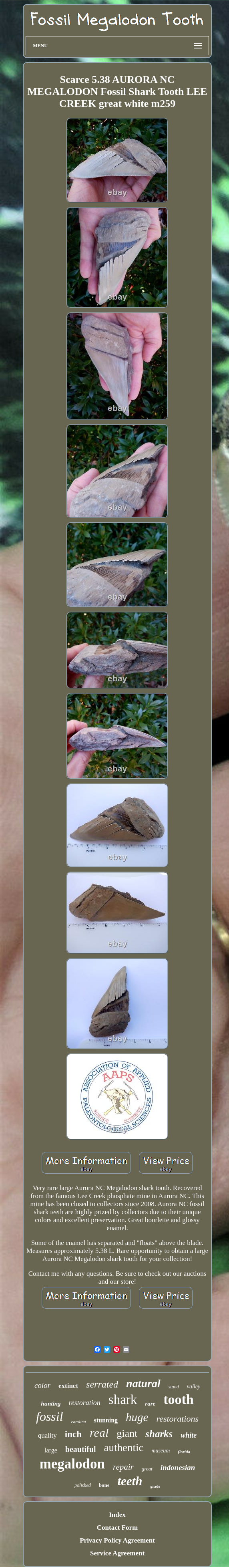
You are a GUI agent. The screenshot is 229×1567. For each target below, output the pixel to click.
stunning (106, 1420)
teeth (129, 1481)
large (50, 1450)
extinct (68, 1386)
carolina (78, 1421)
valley (193, 1387)
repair (123, 1467)
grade (155, 1486)
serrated (102, 1384)
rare (150, 1403)
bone (104, 1485)
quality (47, 1435)
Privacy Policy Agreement (117, 1540)
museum (160, 1451)
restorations (177, 1419)
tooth (178, 1399)
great (147, 1469)
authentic (123, 1448)
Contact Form (117, 1527)
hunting (50, 1403)
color (42, 1385)
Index (117, 1515)
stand (174, 1387)
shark (122, 1399)
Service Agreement (117, 1553)
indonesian (178, 1467)
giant (127, 1433)
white (189, 1435)
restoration (84, 1403)
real (99, 1432)
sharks (159, 1433)
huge (137, 1417)
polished (82, 1485)
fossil (49, 1416)
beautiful (80, 1449)
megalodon (72, 1464)
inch (73, 1434)
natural (143, 1383)
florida (184, 1451)
